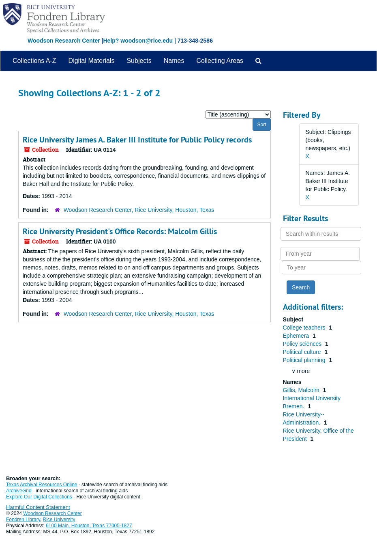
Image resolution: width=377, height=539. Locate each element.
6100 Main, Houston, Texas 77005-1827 (89, 525)
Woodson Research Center (64, 40)
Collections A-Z (34, 60)
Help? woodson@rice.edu (138, 40)
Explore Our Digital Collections (39, 497)
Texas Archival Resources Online (41, 484)
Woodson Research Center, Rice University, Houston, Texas (139, 210)
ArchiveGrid (19, 491)
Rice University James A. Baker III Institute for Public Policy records (137, 139)
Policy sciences (303, 344)
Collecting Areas (219, 60)
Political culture (303, 352)
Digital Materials (92, 60)
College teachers (305, 327)
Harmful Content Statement (38, 507)
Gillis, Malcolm (302, 390)
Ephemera (297, 335)
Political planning (305, 360)
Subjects (138, 60)
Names (174, 60)
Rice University (59, 519)
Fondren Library (23, 519)
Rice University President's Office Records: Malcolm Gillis (120, 231)
